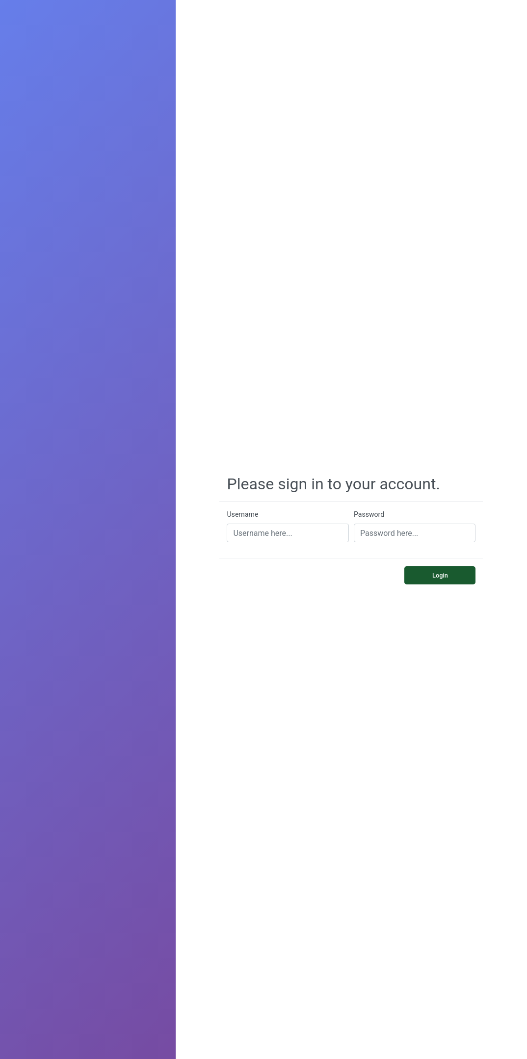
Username (242, 514)
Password (369, 514)
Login (440, 575)
